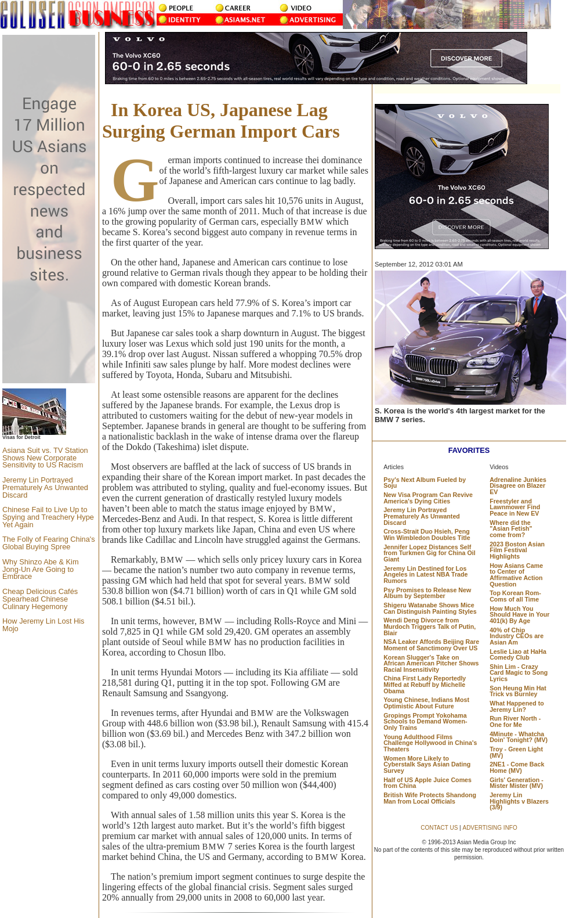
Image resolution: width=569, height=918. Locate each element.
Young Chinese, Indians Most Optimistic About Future (426, 703)
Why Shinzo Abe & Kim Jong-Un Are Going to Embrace (40, 569)
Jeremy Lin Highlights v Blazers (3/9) (519, 801)
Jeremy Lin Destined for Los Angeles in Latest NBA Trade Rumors (425, 574)
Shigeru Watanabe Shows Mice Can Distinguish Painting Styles (429, 608)
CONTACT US (439, 828)
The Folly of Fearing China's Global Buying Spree (48, 543)
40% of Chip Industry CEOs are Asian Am (516, 636)
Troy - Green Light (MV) (516, 752)
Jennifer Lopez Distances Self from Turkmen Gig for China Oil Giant (429, 553)
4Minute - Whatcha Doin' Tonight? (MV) (519, 737)
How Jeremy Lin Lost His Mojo (43, 625)
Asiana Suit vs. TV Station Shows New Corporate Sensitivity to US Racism (45, 458)
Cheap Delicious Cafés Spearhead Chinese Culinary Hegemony (40, 599)
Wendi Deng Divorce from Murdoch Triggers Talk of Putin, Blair (429, 626)
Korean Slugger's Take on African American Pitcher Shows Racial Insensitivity (431, 663)
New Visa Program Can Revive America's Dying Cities (428, 498)
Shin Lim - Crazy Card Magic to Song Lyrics (519, 672)
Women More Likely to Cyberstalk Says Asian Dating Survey (426, 764)
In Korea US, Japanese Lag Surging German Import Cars (221, 120)
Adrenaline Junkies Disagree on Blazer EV (518, 485)
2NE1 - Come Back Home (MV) (517, 767)
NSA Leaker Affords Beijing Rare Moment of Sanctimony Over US (431, 644)
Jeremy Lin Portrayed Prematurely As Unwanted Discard (45, 487)
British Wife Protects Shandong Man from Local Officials (429, 798)
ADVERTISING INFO (489, 828)
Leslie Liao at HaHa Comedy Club (518, 654)
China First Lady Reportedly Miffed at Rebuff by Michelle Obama (424, 684)
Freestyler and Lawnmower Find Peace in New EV (515, 507)
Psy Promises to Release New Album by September (427, 593)
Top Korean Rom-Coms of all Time (515, 596)
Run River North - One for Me (515, 721)
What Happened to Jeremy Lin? (517, 706)
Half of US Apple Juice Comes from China (427, 783)
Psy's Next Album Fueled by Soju (424, 482)
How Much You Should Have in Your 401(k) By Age (519, 614)
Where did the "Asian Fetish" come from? (511, 528)
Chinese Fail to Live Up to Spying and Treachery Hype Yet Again (48, 517)
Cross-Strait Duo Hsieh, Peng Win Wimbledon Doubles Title (426, 534)
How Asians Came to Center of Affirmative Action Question (516, 575)
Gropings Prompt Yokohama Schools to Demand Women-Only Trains (425, 721)
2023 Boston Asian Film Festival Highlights (517, 550)
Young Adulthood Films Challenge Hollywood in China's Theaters (430, 743)
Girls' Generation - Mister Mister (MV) (516, 783)
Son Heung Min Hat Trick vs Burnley (518, 691)
